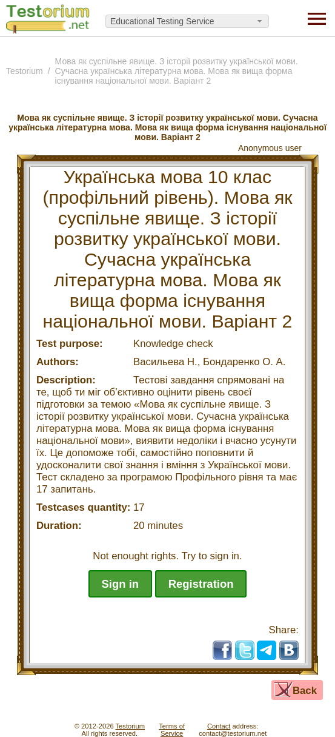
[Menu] (317, 18)
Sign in (120, 583)
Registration (201, 583)
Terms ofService (172, 729)
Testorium (24, 71)
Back (305, 690)
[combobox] (187, 21)
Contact (219, 726)
